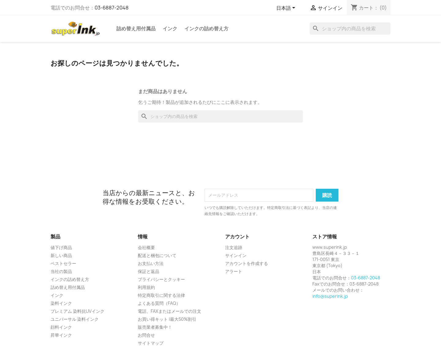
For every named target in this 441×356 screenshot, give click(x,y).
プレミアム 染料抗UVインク (77, 311)
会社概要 (146, 247)
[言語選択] (286, 8)
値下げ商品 (61, 247)
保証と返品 (148, 271)
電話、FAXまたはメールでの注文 (169, 311)
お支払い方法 (151, 263)
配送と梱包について (157, 255)
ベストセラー (63, 263)
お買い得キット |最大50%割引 (167, 319)
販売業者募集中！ (155, 327)
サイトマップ (151, 343)
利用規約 (146, 287)
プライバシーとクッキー (161, 279)
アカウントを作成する (246, 263)
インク (170, 28)
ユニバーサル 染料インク (75, 319)
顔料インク (61, 327)
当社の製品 (61, 271)
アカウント (237, 236)
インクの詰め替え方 (206, 28)
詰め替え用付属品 (136, 28)
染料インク (61, 303)
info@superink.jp (330, 296)
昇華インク (61, 335)
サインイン (236, 255)
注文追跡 (233, 247)
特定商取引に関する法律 (161, 295)
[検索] (350, 28)
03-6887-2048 (112, 7)
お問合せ (146, 335)
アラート (233, 271)
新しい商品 (61, 255)
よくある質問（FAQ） (159, 303)
